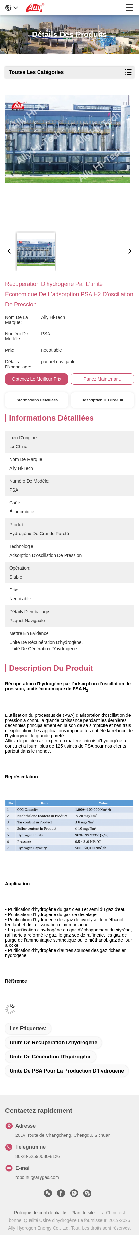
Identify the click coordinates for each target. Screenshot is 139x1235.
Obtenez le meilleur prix (36, 379)
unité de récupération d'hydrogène (53, 1042)
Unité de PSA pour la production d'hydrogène (67, 1070)
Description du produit (102, 400)
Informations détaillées (36, 400)
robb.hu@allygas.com (37, 1177)
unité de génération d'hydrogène (50, 1056)
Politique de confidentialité (40, 1212)
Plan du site (83, 1212)
